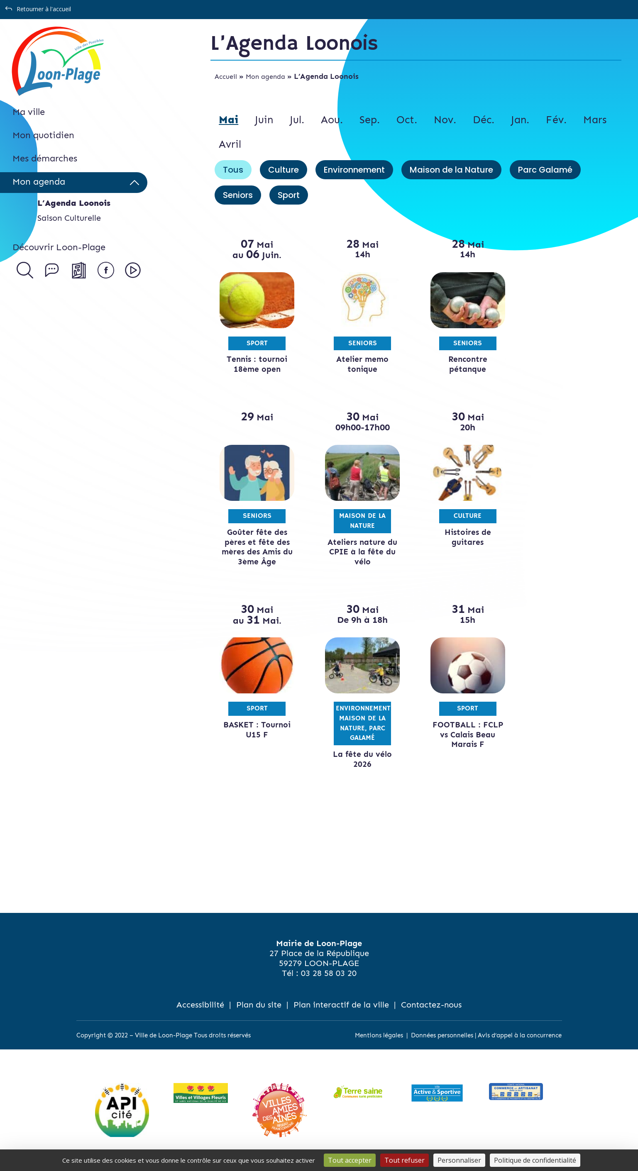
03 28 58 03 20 (329, 973)
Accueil (226, 77)
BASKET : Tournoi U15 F (255, 729)
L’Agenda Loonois (73, 203)
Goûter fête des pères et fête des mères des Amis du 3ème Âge (255, 546)
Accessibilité (200, 1005)
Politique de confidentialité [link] (535, 1160)
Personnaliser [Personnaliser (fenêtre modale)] (459, 1160)
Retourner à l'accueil (44, 9)
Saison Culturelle (69, 218)
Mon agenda (265, 77)
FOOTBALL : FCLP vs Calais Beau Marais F (461, 734)
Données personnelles (442, 1035)
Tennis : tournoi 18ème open (255, 364)
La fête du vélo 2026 (358, 759)
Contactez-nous (431, 1005)
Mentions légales (379, 1035)
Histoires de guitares (461, 537)
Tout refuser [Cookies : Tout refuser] (404, 1160)
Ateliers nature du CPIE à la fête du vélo (359, 552)
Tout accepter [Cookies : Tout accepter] (350, 1160)
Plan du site (258, 1005)
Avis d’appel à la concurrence (520, 1035)
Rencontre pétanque (461, 364)
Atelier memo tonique (358, 364)
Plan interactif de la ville (341, 1005)
